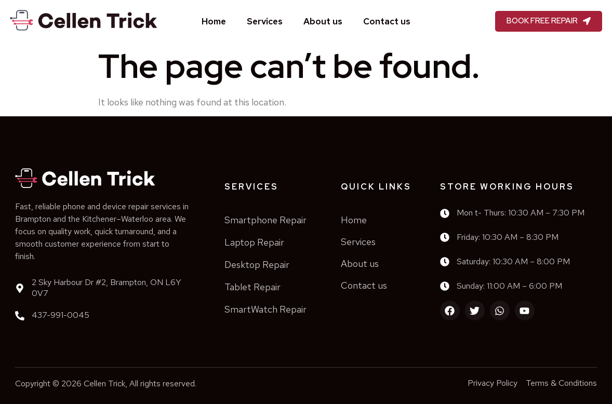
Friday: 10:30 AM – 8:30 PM (507, 237)
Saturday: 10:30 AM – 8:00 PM (513, 261)
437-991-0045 (60, 314)
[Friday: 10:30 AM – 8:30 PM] (444, 237)
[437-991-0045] (19, 315)
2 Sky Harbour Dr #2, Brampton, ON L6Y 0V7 (106, 288)
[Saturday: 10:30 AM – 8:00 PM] (444, 261)
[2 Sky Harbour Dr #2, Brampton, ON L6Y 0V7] (19, 288)
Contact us (386, 21)
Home (214, 21)
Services (265, 21)
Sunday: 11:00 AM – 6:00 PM (509, 285)
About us (322, 21)
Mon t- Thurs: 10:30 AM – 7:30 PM (520, 212)
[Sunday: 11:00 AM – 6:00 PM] (444, 286)
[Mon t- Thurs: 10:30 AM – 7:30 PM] (444, 213)
